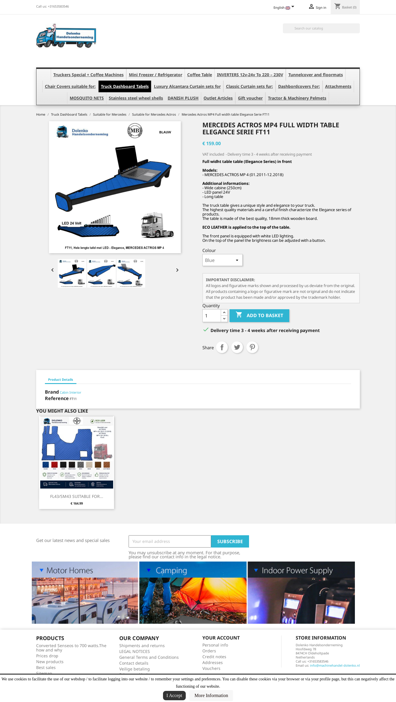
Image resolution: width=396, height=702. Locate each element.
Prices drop (47, 655)
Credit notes (214, 656)
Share (222, 347)
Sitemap (44, 673)
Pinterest (252, 347)
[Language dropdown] (285, 7)
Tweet (237, 347)
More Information (211, 695)
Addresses (212, 662)
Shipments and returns (142, 645)
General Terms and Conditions (149, 657)
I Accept (174, 695)
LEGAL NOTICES (134, 651)
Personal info (215, 645)
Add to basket (259, 315)
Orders (209, 651)
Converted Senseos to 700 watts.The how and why (71, 648)
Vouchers (211, 668)
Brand (52, 392)
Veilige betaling (134, 669)
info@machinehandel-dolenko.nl (335, 665)
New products (50, 661)
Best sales (46, 667)
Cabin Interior (70, 392)
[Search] (321, 28)
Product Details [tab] (60, 379)
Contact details (133, 663)
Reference (57, 398)
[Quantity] (211, 315)
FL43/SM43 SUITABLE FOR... (76, 496)
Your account (221, 638)
